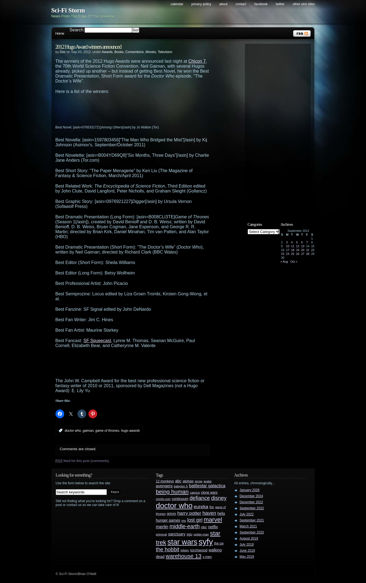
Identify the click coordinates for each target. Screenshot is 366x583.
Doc (63, 52)
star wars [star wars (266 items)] (182, 542)
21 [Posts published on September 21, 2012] (307, 250)
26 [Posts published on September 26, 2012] (297, 253)
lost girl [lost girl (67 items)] (195, 520)
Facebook (261, 4)
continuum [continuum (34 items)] (180, 499)
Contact (241, 4)
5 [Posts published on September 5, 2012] (297, 242)
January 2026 (250, 490)
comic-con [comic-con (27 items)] (163, 499)
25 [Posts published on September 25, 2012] (292, 253)
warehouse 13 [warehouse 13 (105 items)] (184, 556)
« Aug (284, 261)
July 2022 (247, 514)
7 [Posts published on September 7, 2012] (307, 242)
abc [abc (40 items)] (178, 481)
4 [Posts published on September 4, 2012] (292, 242)
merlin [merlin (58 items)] (162, 526)
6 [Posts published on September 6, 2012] (302, 242)
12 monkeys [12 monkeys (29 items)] (165, 481)
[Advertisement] (143, 109)
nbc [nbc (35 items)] (204, 527)
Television (165, 52)
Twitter (280, 4)
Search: (77, 30)
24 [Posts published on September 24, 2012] (287, 253)
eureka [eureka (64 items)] (201, 506)
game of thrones (107, 431)
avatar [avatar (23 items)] (207, 481)
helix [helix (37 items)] (221, 514)
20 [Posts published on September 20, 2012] (302, 250)
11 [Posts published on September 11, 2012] (292, 246)
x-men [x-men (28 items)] (207, 557)
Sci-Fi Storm (68, 10)
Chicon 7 (197, 61)
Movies (151, 52)
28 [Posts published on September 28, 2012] (307, 253)
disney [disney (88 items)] (219, 498)
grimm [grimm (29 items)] (171, 514)
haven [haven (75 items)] (209, 513)
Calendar (177, 4)
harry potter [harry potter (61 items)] (189, 513)
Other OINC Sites (304, 4)
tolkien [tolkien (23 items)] (184, 550)
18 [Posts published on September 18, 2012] (292, 250)
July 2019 (247, 544)
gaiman (88, 431)
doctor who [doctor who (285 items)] (174, 505)
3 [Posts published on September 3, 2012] (287, 242)
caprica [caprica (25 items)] (195, 492)
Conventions (134, 52)
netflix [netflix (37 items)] (213, 527)
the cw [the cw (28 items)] (218, 543)
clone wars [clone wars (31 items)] (209, 492)
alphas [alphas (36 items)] (188, 481)
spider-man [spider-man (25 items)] (201, 534)
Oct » (293, 261)
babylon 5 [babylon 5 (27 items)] (181, 486)
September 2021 (252, 520)
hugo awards (130, 431)
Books (119, 52)
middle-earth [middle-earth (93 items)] (184, 526)
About (223, 4)
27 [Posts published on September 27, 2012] (302, 253)
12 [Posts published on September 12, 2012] (297, 246)
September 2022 (252, 508)
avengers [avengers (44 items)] (164, 486)
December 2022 (251, 502)
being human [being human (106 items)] (172, 491)
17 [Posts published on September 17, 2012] (287, 250)
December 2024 (251, 496)
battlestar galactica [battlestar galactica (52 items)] (207, 485)
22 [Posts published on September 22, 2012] (312, 250)
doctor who (73, 431)
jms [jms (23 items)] (183, 520)
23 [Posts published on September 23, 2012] (282, 253)
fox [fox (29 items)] (211, 507)
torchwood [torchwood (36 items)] (199, 550)
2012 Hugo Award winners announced (88, 47)
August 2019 (249, 538)
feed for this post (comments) (82, 461)
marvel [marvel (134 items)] (213, 519)
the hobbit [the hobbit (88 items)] (167, 549)
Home (59, 33)
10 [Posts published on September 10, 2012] (287, 246)
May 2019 (247, 557)
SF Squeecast (97, 340)
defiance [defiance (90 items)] (199, 498)
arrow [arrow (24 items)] (198, 481)
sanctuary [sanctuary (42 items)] (176, 534)
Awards (107, 52)
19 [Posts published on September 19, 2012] (297, 250)
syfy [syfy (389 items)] (206, 541)
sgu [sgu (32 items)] (189, 534)
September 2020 (252, 532)
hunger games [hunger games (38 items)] (168, 520)
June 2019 (247, 550)
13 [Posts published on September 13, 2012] (302, 246)
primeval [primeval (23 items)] (161, 534)
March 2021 (248, 526)
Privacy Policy (201, 4)
